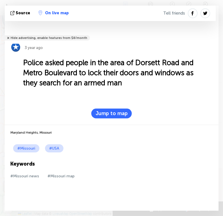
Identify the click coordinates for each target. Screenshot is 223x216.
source (20, 13)
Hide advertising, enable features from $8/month (49, 38)
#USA (54, 148)
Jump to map (112, 113)
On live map (54, 12)
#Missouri (26, 148)
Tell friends (174, 13)
